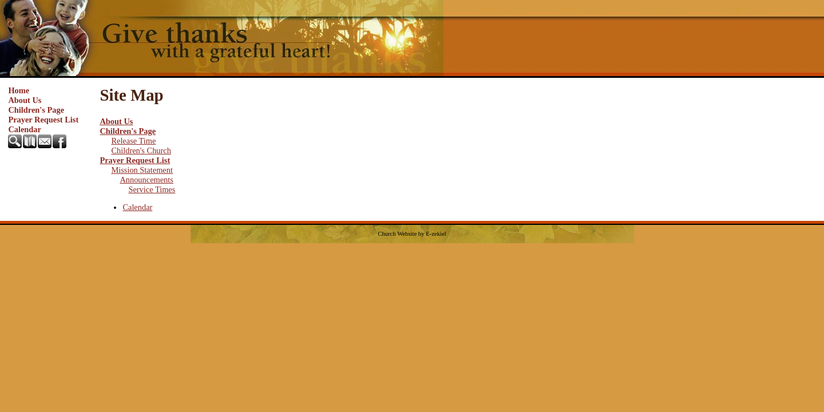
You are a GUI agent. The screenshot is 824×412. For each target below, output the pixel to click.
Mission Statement (142, 170)
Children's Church (141, 150)
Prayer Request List (43, 119)
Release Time (133, 140)
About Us (24, 100)
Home (18, 90)
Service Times (151, 189)
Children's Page (36, 109)
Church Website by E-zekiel (412, 234)
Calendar (24, 129)
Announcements (146, 179)
